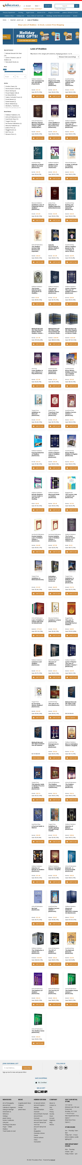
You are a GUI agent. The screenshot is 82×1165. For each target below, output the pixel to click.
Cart (48, 6)
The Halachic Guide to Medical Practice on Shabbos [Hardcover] (38, 786)
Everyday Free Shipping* (33, 9)
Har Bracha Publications (13, 123)
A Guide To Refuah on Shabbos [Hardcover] (71, 166)
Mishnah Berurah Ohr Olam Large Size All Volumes (70, 703)
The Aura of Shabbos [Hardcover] (52, 663)
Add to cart (38, 96)
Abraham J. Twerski (11, 106)
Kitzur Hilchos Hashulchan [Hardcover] (52, 372)
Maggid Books (10, 130)
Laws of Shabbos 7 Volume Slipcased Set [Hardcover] (38, 621)
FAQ (51, 1107)
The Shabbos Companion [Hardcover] (69, 785)
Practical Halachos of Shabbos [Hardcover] (38, 454)
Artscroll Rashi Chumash (41, 1114)
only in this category (60, 9)
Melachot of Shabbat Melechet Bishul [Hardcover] (54, 206)
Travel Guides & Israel (9, 1131)
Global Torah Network (12, 108)
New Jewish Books (11, 62)
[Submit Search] (76, 6)
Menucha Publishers (12, 125)
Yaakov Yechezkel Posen (13, 97)
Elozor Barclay (10, 91)
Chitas (35, 1140)
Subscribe (27, 1068)
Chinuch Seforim (38, 1137)
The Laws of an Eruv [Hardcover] (53, 704)
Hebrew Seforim (40, 1100)
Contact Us (53, 1105)
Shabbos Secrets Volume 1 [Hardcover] (53, 909)
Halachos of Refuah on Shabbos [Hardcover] (38, 869)
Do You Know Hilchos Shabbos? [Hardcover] (37, 705)
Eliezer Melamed (11, 104)
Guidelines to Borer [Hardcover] (54, 620)
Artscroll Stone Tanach (40, 1120)
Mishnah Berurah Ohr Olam (14, 53)
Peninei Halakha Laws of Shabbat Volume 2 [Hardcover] (53, 538)
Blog (51, 1122)
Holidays (5, 1116)
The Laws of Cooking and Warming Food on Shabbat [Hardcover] (71, 623)
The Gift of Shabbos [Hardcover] (52, 951)
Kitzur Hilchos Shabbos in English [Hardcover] (71, 454)
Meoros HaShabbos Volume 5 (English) (71, 744)
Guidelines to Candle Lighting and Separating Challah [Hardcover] (53, 829)
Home (4, 20)
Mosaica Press (10, 134)
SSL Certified (41, 1083)
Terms (51, 1109)
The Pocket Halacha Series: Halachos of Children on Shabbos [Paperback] (70, 540)
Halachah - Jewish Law (16, 20)
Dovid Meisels (10, 99)
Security (52, 1114)
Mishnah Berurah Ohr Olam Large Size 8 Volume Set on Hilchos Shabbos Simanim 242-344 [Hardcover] (54, 332)
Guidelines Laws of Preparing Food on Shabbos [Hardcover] (38, 207)
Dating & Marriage (8, 1109)
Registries (52, 1120)
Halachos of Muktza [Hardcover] (69, 827)
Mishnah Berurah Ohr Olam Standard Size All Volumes (38, 743)
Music (20, 1100)
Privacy (52, 1112)
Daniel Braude (10, 101)
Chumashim (37, 1142)
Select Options (71, 717)
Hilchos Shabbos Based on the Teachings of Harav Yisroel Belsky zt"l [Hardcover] (70, 250)
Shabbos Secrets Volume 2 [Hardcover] (70, 413)
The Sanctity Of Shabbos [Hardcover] (53, 992)
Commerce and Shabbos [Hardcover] (37, 663)
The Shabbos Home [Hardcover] (38, 1031)
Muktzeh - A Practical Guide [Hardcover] (70, 869)
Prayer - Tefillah (7, 1127)
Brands (75, 16)
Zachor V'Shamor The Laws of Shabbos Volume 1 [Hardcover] (71, 664)
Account (27, 6)
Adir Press (9, 132)
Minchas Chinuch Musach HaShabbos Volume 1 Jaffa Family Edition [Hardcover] (38, 126)
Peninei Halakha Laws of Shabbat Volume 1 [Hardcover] (37, 538)
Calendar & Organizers (9, 1107)
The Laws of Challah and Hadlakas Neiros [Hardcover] (53, 291)
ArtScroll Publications (12, 117)
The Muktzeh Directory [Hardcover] (69, 951)
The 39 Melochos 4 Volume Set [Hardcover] (38, 951)
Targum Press (10, 121)
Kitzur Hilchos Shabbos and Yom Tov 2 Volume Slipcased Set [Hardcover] (71, 373)
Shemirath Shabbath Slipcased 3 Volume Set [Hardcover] (71, 910)
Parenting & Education (9, 1124)
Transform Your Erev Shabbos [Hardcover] (53, 413)
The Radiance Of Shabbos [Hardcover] (37, 992)
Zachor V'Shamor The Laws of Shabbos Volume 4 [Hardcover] (71, 125)
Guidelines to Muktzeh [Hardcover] (36, 413)
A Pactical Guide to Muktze (38, 827)
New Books (7, 1100)
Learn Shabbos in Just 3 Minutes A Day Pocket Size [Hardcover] (54, 125)
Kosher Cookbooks (8, 1120)
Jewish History (7, 1118)
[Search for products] (65, 6)
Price (5, 66)
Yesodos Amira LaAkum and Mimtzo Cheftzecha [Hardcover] (70, 84)
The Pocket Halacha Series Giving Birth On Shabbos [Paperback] (36, 291)
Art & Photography (8, 1103)
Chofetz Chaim (10, 86)
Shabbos (5, 1129)
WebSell (52, 1160)
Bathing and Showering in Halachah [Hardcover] (69, 207)
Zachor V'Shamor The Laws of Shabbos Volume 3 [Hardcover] (71, 291)
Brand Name (7, 111)
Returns (52, 1124)
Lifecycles (5, 1122)
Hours (51, 1116)
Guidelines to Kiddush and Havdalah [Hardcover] (69, 580)
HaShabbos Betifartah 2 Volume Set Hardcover (52, 578)
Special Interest (8, 50)
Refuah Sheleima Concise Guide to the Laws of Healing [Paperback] (37, 497)
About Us (52, 1103)
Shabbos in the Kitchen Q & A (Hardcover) (53, 166)
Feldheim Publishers (12, 115)
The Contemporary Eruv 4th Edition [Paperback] (38, 82)
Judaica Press (10, 128)
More (37, 6)
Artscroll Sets (6, 1105)
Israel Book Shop (11, 119)
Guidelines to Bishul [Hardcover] (38, 579)
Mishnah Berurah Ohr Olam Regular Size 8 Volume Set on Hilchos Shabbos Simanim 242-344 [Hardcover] (71, 332)
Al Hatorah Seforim (39, 1103)
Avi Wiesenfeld (10, 95)
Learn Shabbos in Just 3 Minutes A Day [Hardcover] (37, 372)
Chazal (36, 1135)
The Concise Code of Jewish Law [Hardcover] (71, 496)
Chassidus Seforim (39, 1133)
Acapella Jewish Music (24, 1103)
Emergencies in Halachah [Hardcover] (53, 745)
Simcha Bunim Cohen (12, 88)
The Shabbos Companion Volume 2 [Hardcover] (54, 785)
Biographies (37, 1131)
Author (6, 83)
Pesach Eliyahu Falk (11, 93)
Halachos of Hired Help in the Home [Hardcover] (37, 166)
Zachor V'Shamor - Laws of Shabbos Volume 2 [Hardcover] (54, 455)
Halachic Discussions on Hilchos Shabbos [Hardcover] (53, 247)
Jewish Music (22, 1109)
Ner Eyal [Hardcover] (35, 909)
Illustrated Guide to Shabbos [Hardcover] (53, 496)
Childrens (21, 1105)
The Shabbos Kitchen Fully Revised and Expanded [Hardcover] (36, 250)
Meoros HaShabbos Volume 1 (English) (54, 868)
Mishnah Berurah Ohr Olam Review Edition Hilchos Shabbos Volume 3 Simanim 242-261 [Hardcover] (38, 332)
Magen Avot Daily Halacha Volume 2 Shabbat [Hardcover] (54, 83)
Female (20, 1107)
